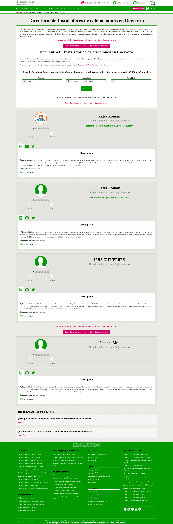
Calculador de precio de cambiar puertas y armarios (33, 482)
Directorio (140, 3)
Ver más (21, 422)
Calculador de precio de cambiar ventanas (30, 476)
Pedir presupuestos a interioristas (28, 510)
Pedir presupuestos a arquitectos (27, 507)
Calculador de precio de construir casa (29, 457)
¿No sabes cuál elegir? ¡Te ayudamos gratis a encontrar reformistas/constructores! (86, 40)
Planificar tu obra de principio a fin (63, 475)
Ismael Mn (109, 342)
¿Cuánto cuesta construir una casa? (133, 465)
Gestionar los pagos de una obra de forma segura (67, 493)
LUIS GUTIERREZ (109, 259)
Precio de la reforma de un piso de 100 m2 (135, 473)
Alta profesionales (138, 9)
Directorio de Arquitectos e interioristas (93, 65)
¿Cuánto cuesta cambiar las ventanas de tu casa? (137, 491)
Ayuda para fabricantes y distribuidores (99, 476)
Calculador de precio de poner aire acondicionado (32, 473)
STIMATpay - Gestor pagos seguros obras (65, 460)
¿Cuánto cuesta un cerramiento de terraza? (135, 500)
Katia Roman (109, 116)
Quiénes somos (92, 457)
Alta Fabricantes (93, 498)
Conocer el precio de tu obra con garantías (65, 478)
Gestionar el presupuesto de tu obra (63, 490)
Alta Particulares (93, 491)
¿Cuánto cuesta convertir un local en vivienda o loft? (138, 485)
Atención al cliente (93, 479)
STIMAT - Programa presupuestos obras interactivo (67, 457)
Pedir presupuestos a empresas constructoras (31, 504)
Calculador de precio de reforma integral (29, 454)
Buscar (86, 88)
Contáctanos (92, 482)
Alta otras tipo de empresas (96, 504)
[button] (152, 3)
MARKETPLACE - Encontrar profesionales (65, 454)
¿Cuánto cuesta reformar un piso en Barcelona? (136, 457)
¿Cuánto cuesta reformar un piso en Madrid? (136, 454)
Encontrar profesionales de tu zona (63, 484)
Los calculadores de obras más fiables (99, 454)
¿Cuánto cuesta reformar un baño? (133, 494)
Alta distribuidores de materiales (97, 501)
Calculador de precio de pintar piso (28, 485)
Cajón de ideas (121, 3)
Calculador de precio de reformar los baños (30, 463)
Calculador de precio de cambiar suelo (29, 479)
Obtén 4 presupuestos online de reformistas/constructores (86, 46)
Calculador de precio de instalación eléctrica (31, 466)
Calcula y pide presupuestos (95, 3)
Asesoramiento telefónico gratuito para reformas (67, 481)
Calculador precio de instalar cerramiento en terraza (33, 488)
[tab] (21, 146)
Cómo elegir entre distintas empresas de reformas (137, 482)
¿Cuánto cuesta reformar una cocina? (134, 497)
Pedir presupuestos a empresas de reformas (30, 501)
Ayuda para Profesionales (95, 473)
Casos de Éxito (92, 460)
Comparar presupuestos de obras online (64, 487)
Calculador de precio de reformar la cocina (30, 460)
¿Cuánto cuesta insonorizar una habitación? (135, 488)
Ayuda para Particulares (95, 470)
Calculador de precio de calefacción (28, 470)
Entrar (151, 8)
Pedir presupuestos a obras (26, 498)
